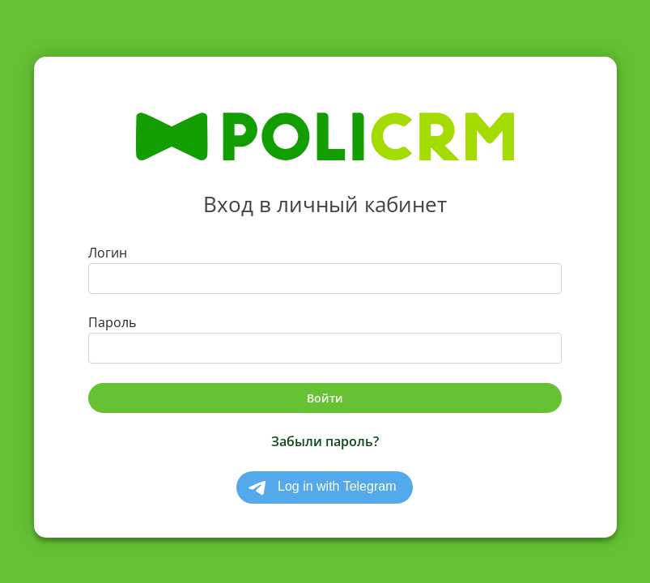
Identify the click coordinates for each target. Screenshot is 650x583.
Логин (107, 253)
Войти (325, 398)
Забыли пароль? (325, 441)
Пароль (112, 322)
